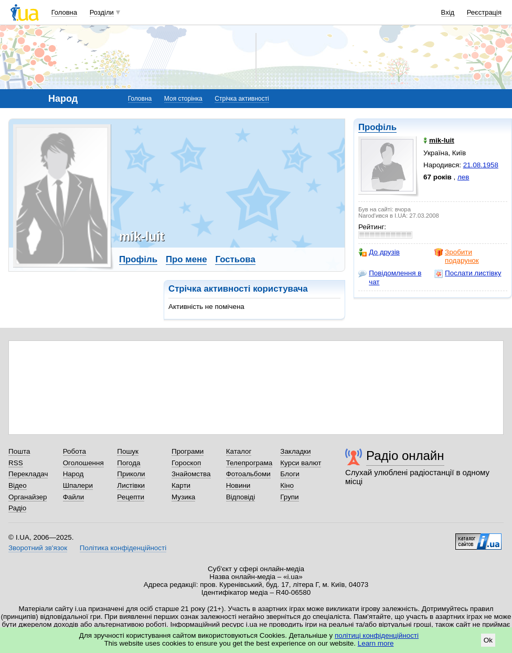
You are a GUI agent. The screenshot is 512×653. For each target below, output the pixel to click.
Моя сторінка (183, 98)
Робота (74, 451)
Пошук (127, 451)
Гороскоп (186, 463)
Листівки (131, 485)
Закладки (295, 451)
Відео (17, 485)
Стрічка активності (242, 98)
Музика (183, 497)
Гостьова (235, 259)
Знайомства (191, 474)
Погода (128, 463)
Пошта (19, 451)
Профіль (377, 127)
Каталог (239, 451)
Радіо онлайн (405, 455)
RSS (15, 463)
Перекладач (28, 474)
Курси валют (300, 463)
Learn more (376, 643)
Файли (73, 497)
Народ (73, 474)
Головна (64, 12)
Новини (238, 485)
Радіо (17, 508)
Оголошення (83, 463)
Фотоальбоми (248, 474)
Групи (289, 497)
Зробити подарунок (456, 256)
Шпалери (78, 485)
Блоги (290, 474)
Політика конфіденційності (123, 548)
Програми (188, 451)
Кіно (287, 485)
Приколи (131, 474)
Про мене (186, 259)
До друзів (379, 252)
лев (463, 177)
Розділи (102, 12)
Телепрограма (249, 463)
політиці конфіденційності (377, 635)
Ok (488, 640)
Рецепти (130, 497)
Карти (181, 485)
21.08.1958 (480, 165)
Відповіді (240, 497)
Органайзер (27, 497)
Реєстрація (484, 12)
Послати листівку (467, 273)
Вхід (448, 12)
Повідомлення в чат (389, 277)
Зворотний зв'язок (37, 548)
